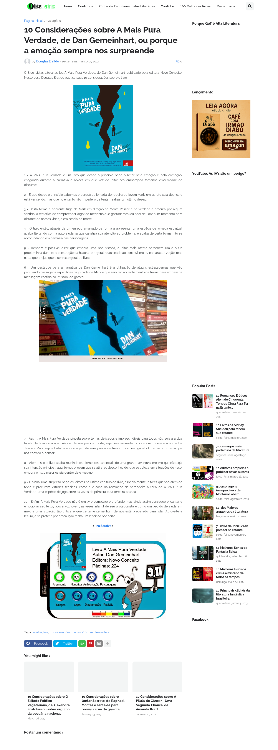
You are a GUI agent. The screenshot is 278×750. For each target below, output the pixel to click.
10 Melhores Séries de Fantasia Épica (231, 549)
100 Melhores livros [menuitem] (195, 6)
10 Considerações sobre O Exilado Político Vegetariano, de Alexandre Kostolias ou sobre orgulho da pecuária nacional (49, 705)
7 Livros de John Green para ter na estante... (232, 528)
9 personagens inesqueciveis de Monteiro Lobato (228, 490)
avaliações (53, 20)
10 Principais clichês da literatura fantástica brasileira (233, 594)
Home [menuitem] (67, 6)
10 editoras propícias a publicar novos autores (232, 470)
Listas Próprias (83, 632)
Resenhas (102, 632)
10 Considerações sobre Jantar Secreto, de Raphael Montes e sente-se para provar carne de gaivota (103, 703)
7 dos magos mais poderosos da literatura (232, 448)
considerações (60, 632)
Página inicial (33, 20)
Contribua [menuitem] (85, 6)
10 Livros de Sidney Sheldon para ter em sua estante (230, 429)
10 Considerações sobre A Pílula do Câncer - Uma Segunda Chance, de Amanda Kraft (156, 703)
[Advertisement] (221, 307)
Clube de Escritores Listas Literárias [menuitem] (127, 6)
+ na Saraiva (102, 526)
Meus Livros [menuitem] (226, 6)
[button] (250, 6)
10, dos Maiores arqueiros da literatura (232, 509)
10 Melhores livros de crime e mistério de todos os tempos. (231, 573)
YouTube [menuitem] (167, 6)
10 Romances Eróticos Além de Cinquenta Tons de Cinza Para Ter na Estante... (232, 401)
